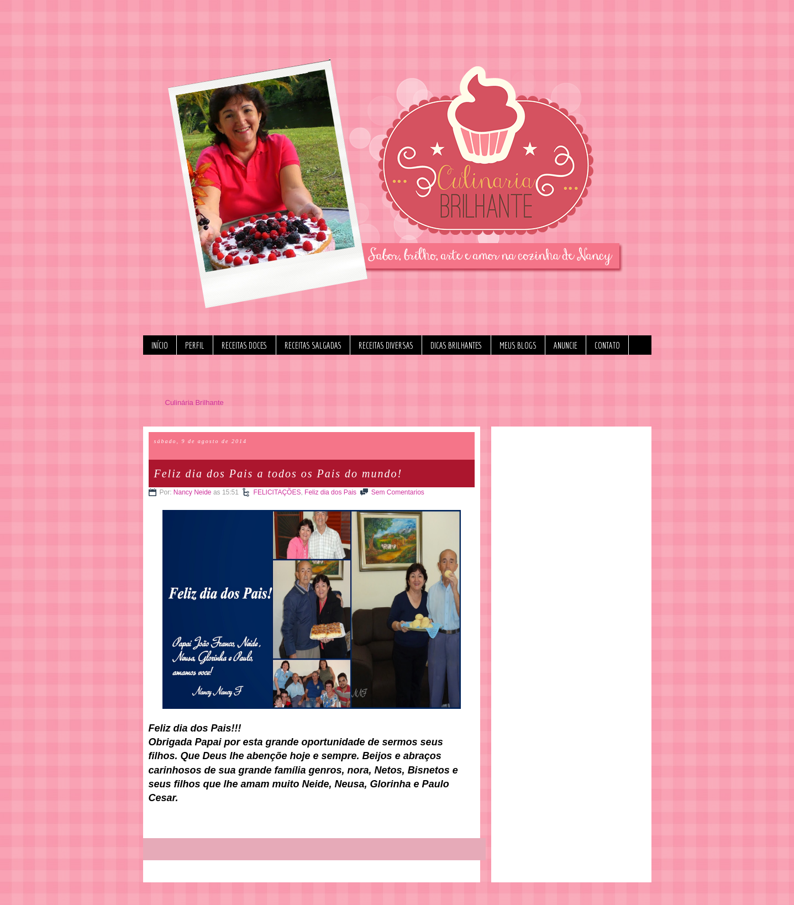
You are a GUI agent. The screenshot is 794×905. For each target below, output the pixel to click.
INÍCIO (159, 345)
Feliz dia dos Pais (330, 492)
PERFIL (194, 345)
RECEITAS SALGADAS (313, 345)
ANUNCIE (565, 345)
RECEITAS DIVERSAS (386, 345)
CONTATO (607, 345)
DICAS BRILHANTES (456, 345)
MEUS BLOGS (518, 345)
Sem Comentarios (397, 492)
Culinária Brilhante (194, 402)
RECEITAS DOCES (244, 345)
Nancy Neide (192, 492)
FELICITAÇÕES (277, 492)
